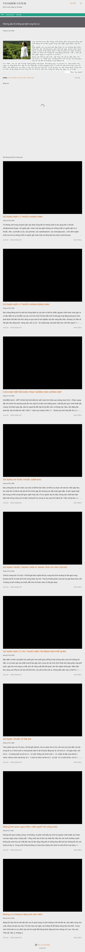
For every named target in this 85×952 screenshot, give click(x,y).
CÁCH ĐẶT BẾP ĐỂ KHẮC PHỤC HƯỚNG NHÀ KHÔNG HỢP (32, 392)
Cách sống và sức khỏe (17, 78)
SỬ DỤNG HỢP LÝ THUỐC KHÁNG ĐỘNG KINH (26, 304)
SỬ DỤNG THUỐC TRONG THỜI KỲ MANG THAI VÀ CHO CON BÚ (35, 567)
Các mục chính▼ (10, 14)
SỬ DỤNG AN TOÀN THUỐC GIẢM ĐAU (22, 479)
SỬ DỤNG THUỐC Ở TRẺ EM (17, 739)
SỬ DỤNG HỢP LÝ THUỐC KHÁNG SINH (22, 216)
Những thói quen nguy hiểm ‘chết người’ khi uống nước (30, 827)
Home (2, 14)
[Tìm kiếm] (73, 3)
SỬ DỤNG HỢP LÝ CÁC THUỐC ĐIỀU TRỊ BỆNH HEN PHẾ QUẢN (34, 651)
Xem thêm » (78, 240)
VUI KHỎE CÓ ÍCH (14, 3)
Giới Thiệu (18, 14)
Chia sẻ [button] (77, 78)
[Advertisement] (42, 142)
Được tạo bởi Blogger (42, 945)
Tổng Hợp (30, 78)
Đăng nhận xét (16, 240)
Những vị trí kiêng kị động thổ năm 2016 (22, 914)
